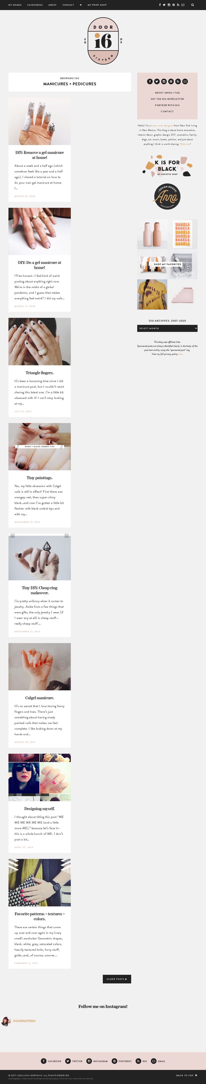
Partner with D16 (167, 105)
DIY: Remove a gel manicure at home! (39, 155)
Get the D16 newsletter (167, 99)
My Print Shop (97, 4)
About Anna (163, 93)
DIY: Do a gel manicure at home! (39, 265)
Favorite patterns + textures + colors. (40, 916)
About (52, 4)
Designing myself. (39, 808)
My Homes (15, 4)
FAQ (177, 93)
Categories (35, 4)
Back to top (187, 1075)
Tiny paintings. (40, 477)
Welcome (185, 144)
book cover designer (162, 126)
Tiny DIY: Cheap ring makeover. (39, 590)
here (180, 354)
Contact (68, 4)
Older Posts (117, 979)
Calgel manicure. (39, 697)
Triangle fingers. (40, 372)
